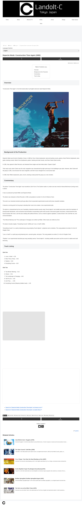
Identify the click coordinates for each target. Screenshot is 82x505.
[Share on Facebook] (60, 58)
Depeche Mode (17, 415)
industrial (29, 415)
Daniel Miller (10, 415)
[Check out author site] (39, 426)
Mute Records (35, 415)
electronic (24, 415)
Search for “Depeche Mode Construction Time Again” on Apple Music (24, 409)
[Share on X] (22, 58)
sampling (46, 415)
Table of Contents (39, 67)
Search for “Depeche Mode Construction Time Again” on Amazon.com (24, 407)
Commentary (37, 74)
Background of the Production (41, 71)
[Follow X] (42, 426)
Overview (36, 69)
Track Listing (37, 76)
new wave (41, 415)
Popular (5, 415)
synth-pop (52, 415)
